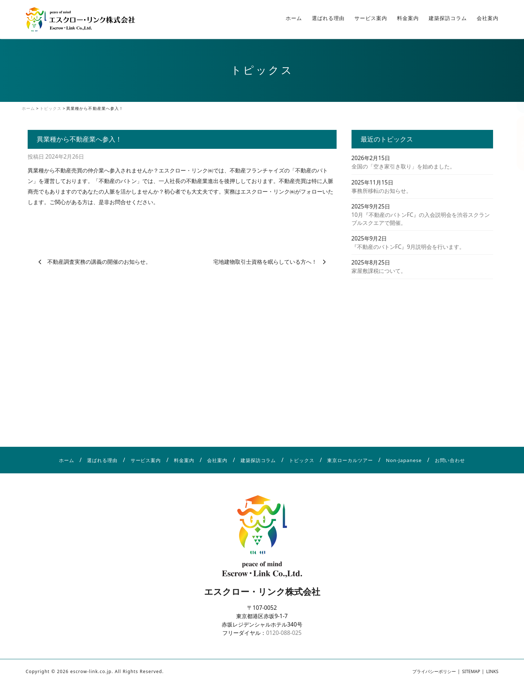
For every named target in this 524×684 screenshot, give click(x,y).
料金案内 (408, 18)
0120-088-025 (284, 632)
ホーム (294, 18)
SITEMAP (471, 671)
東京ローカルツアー (350, 460)
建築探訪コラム (448, 18)
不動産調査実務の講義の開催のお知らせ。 (99, 261)
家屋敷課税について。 (379, 270)
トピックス (301, 460)
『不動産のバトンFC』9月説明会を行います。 (408, 246)
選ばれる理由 (328, 18)
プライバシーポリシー (434, 671)
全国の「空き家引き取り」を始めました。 (403, 166)
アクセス (516, 85)
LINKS (492, 671)
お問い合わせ (516, 143)
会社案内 (488, 18)
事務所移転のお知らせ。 (382, 190)
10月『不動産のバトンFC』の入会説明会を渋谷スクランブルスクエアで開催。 (421, 218)
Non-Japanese (404, 460)
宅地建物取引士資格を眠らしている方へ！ (265, 261)
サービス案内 (370, 18)
